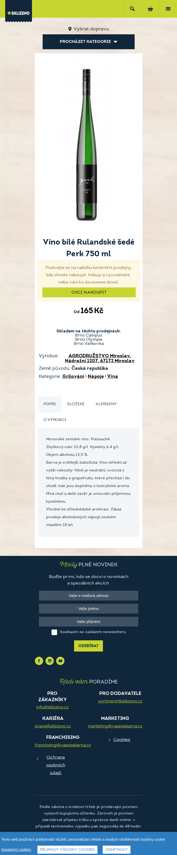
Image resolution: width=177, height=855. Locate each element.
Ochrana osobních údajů (55, 765)
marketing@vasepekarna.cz (115, 726)
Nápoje (96, 376)
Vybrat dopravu (91, 29)
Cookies (121, 740)
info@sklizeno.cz (52, 707)
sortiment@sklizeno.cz (120, 701)
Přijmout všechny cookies (67, 850)
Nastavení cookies (16, 849)
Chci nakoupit (89, 293)
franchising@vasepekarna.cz (63, 745)
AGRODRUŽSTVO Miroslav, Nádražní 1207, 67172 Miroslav (100, 359)
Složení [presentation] (75, 404)
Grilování (73, 376)
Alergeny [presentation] (106, 404)
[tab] (49, 404)
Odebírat (88, 646)
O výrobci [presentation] (54, 420)
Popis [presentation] (49, 404)
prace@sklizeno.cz (53, 726)
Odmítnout (116, 850)
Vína (112, 376)
